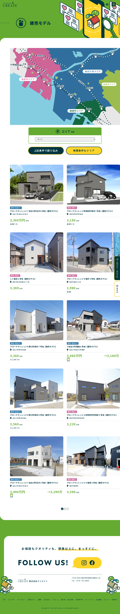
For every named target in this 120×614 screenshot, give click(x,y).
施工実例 (70, 600)
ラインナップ (89, 600)
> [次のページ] (67, 509)
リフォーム (55, 600)
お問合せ (114, 600)
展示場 (63, 600)
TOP (4, 600)
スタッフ (107, 600)
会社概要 (99, 600)
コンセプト (11, 600)
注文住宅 (47, 600)
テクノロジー (21, 600)
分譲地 (39, 600)
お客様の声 (79, 600)
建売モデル (31, 600)
